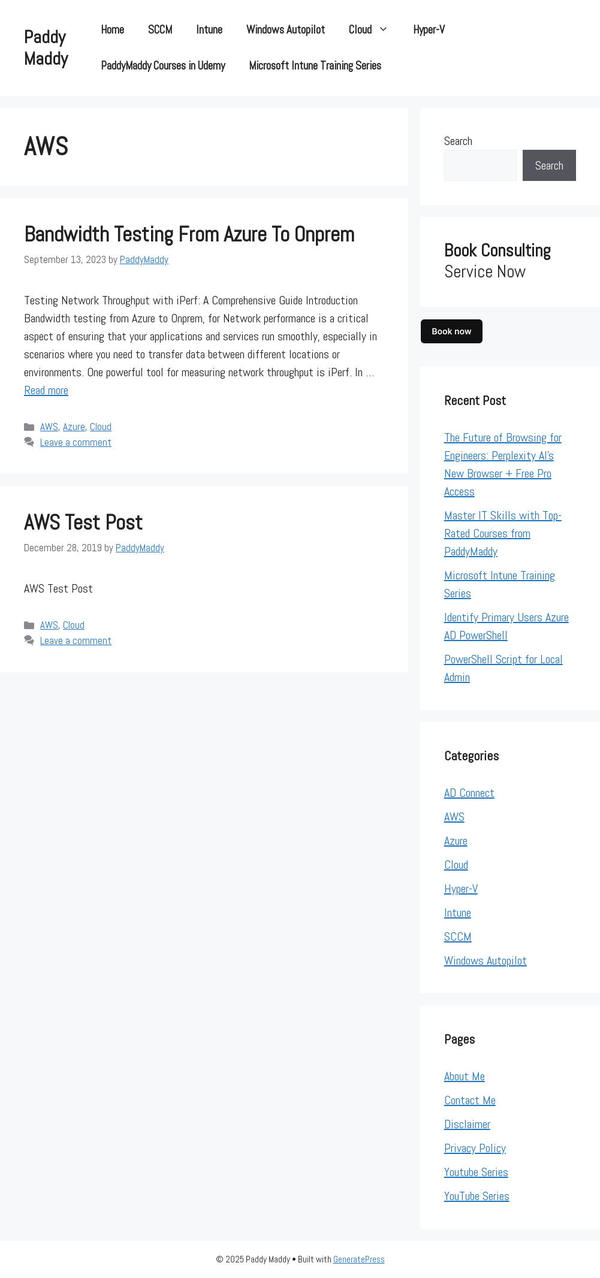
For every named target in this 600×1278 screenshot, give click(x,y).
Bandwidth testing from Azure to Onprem (189, 234)
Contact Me (470, 1100)
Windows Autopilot (285, 29)
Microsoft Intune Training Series (315, 65)
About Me (464, 1076)
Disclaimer (467, 1124)
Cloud (375, 30)
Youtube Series (476, 1172)
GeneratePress (359, 1259)
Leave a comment (75, 442)
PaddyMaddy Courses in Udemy (163, 65)
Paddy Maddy (46, 48)
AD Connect (469, 792)
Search (458, 141)
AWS (49, 426)
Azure (74, 426)
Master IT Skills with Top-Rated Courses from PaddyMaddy (503, 533)
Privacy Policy (475, 1148)
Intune (209, 29)
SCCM (160, 29)
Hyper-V (429, 29)
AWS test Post (83, 522)
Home (112, 29)
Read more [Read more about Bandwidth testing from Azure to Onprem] (46, 390)
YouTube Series (476, 1196)
